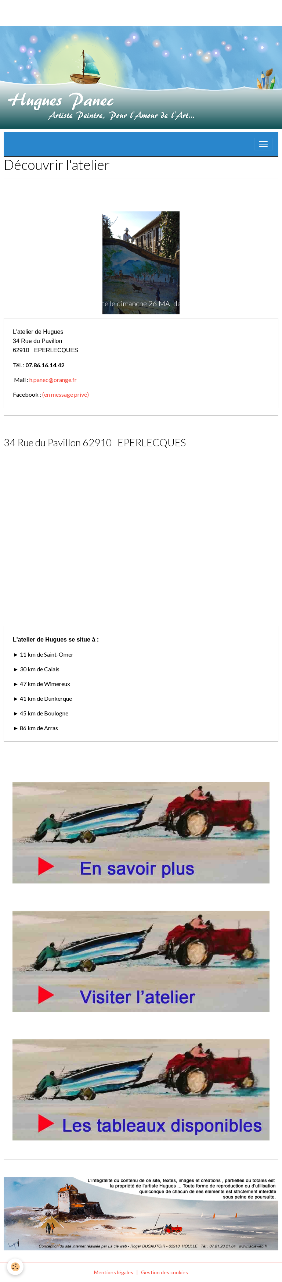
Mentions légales (113, 1272)
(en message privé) (65, 394)
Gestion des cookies (164, 1272)
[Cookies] (15, 1266)
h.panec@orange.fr (53, 379)
